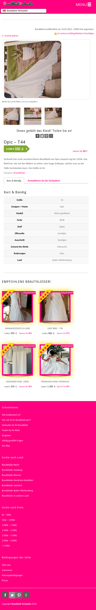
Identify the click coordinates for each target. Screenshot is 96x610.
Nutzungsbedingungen (12, 575)
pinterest (46, 136)
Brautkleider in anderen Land (15, 495)
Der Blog (6, 445)
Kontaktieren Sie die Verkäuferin (44, 180)
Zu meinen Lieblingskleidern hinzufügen (75, 33)
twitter (42, 136)
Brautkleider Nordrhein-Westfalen (17, 480)
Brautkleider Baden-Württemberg (17, 490)
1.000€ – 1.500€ (9, 525)
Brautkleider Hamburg (12, 470)
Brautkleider (19, 173)
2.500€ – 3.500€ (9, 535)
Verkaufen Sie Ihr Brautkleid (15, 425)
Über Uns (6, 565)
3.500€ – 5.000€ (9, 540)
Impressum (7, 570)
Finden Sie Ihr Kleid (11, 430)
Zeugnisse (6, 435)
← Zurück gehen (10, 35)
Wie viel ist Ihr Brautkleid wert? (16, 420)
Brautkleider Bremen (11, 475)
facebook (38, 136)
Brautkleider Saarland (12, 485)
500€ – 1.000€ (8, 520)
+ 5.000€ (6, 545)
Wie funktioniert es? (11, 414)
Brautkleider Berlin (10, 464)
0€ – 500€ (6, 514)
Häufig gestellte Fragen (12, 440)
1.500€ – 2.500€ (9, 530)
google (51, 136)
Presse (5, 580)
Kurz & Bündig (14, 180)
